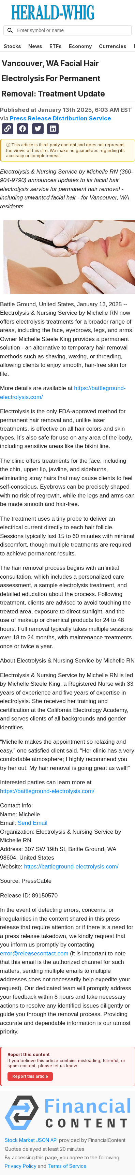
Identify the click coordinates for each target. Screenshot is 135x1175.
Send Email (32, 823)
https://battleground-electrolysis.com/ (47, 791)
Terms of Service (67, 1166)
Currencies (112, 46)
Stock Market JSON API (31, 1140)
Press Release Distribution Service (60, 118)
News (35, 46)
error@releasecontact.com (34, 953)
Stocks (12, 46)
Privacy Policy (20, 1166)
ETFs (55, 46)
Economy (80, 46)
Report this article (30, 1076)
